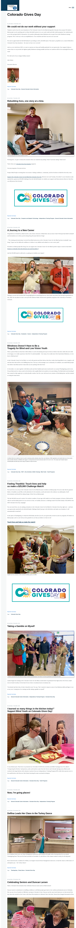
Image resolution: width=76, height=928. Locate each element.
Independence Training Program (46, 218)
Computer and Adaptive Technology (29, 218)
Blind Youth (43, 471)
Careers (29, 333)
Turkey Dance (21, 870)
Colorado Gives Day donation (23, 164)
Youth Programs (51, 471)
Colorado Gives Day (15, 89)
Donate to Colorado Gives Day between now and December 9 (22, 248)
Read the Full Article (11, 86)
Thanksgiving (14, 870)
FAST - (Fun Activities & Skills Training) (30, 471)
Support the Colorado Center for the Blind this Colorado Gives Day (24, 177)
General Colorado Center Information (30, 89)
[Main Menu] (71, 7)
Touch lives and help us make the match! (21, 522)
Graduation (24, 333)
